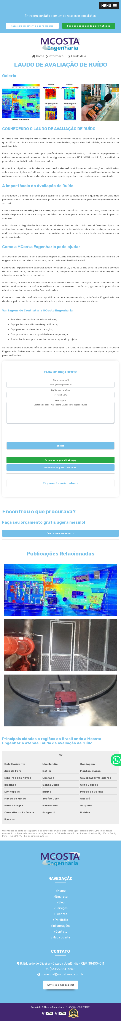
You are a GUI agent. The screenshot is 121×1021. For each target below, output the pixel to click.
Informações (60, 926)
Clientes (60, 914)
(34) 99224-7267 (60, 969)
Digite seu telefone (60, 390)
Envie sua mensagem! (60, 985)
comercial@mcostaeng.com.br (60, 974)
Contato (60, 931)
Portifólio (60, 920)
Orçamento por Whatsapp (60, 460)
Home (61, 891)
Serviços (61, 908)
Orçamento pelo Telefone (60, 467)
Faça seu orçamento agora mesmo (32, 26)
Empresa (60, 896)
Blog (61, 902)
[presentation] (32, 432)
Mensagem (60, 400)
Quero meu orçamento (60, 533)
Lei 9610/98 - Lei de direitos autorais (29, 836)
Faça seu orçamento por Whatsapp (89, 26)
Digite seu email (61, 380)
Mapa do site (60, 937)
